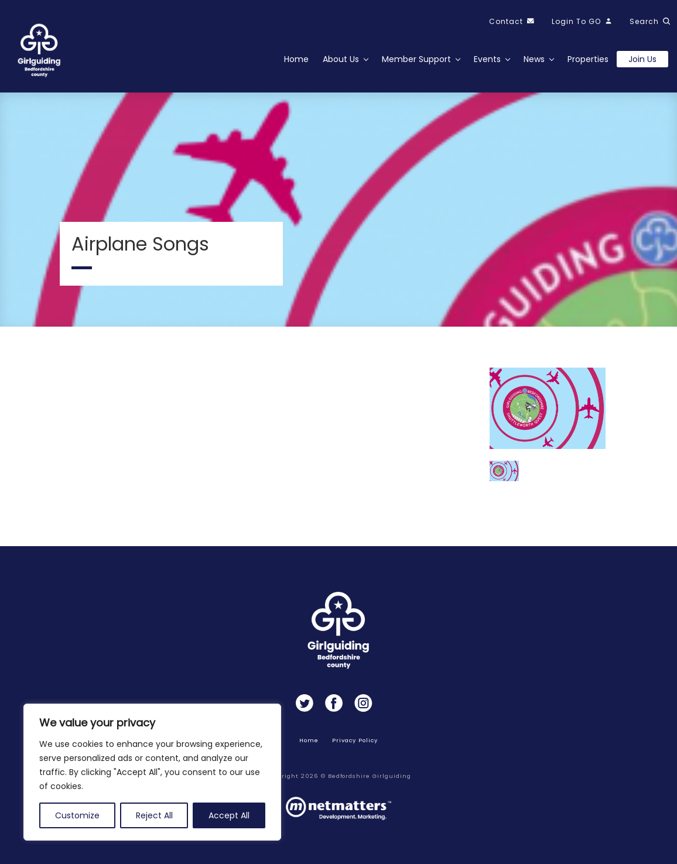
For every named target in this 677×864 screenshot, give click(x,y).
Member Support (416, 59)
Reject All (154, 815)
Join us (642, 59)
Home (296, 59)
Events (487, 59)
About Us (341, 59)
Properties (587, 59)
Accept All (228, 815)
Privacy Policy (354, 740)
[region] (152, 772)
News (534, 59)
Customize (77, 815)
